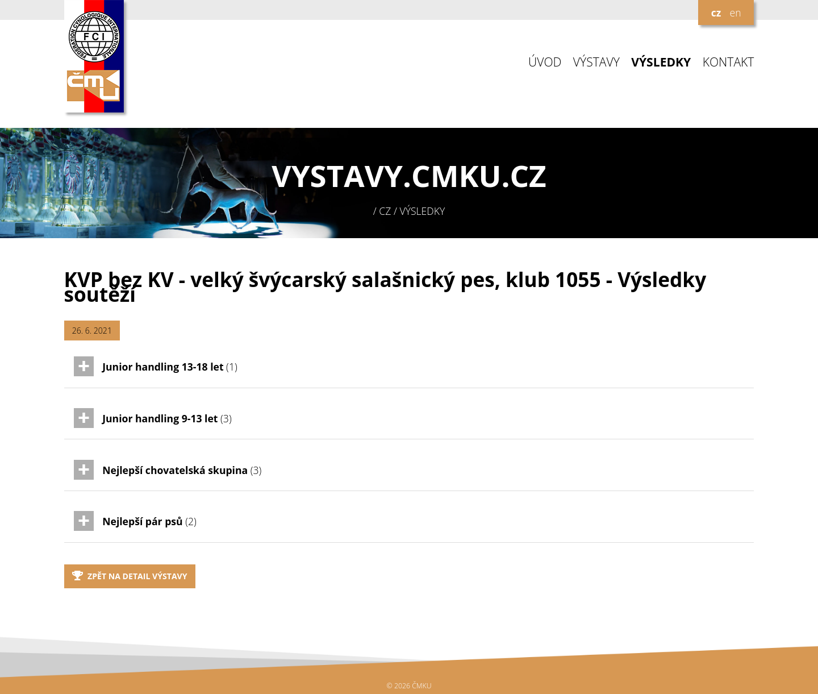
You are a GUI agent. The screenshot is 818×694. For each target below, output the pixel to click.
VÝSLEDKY (661, 62)
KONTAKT (728, 62)
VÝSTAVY (596, 62)
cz (716, 12)
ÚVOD (544, 62)
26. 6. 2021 (92, 330)
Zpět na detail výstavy (129, 576)
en (735, 12)
